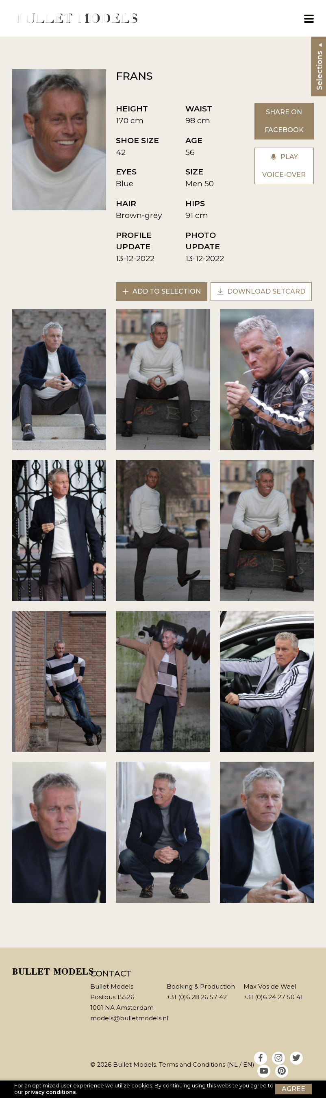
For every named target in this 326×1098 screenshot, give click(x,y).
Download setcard (261, 291)
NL (233, 1064)
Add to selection (161, 291)
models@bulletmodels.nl (129, 1018)
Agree (293, 1089)
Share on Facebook (284, 121)
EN (247, 1064)
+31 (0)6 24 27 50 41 (273, 997)
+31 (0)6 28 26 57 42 (197, 997)
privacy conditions (50, 1092)
